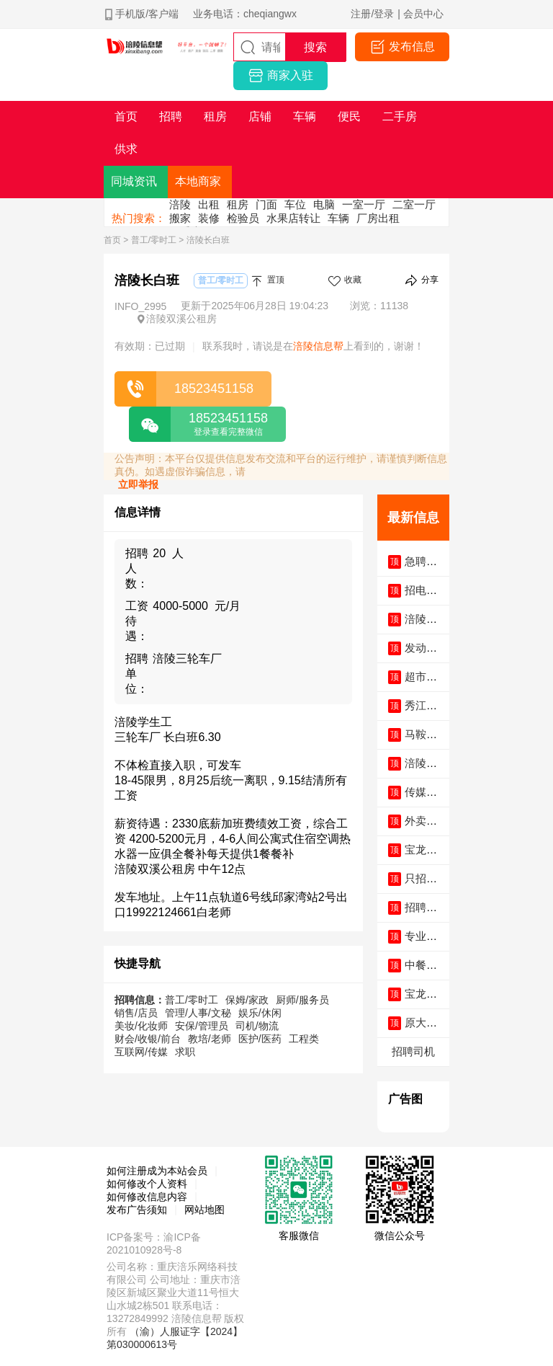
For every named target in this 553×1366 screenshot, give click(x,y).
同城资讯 (134, 181)
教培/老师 (209, 1039)
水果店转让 (293, 218)
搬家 (180, 218)
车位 (295, 204)
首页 (112, 240)
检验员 (243, 218)
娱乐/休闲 (260, 1013)
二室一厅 (414, 204)
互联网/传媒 (141, 1051)
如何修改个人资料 (147, 1183)
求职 (185, 1051)
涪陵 (180, 204)
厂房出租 (378, 218)
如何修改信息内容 (147, 1196)
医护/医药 (260, 1039)
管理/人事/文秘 (198, 1013)
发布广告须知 (137, 1209)
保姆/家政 (247, 1000)
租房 (237, 204)
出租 (209, 204)
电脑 (324, 204)
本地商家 (198, 181)
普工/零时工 (153, 240)
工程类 (304, 1039)
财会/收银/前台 (147, 1039)
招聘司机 (413, 1051)
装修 (209, 218)
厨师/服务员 (302, 1000)
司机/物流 (257, 1026)
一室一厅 (363, 204)
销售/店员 (136, 1013)
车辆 (338, 218)
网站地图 (204, 1209)
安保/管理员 (201, 1026)
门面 (266, 204)
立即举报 (138, 484)
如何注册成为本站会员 (157, 1170)
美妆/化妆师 (141, 1026)
